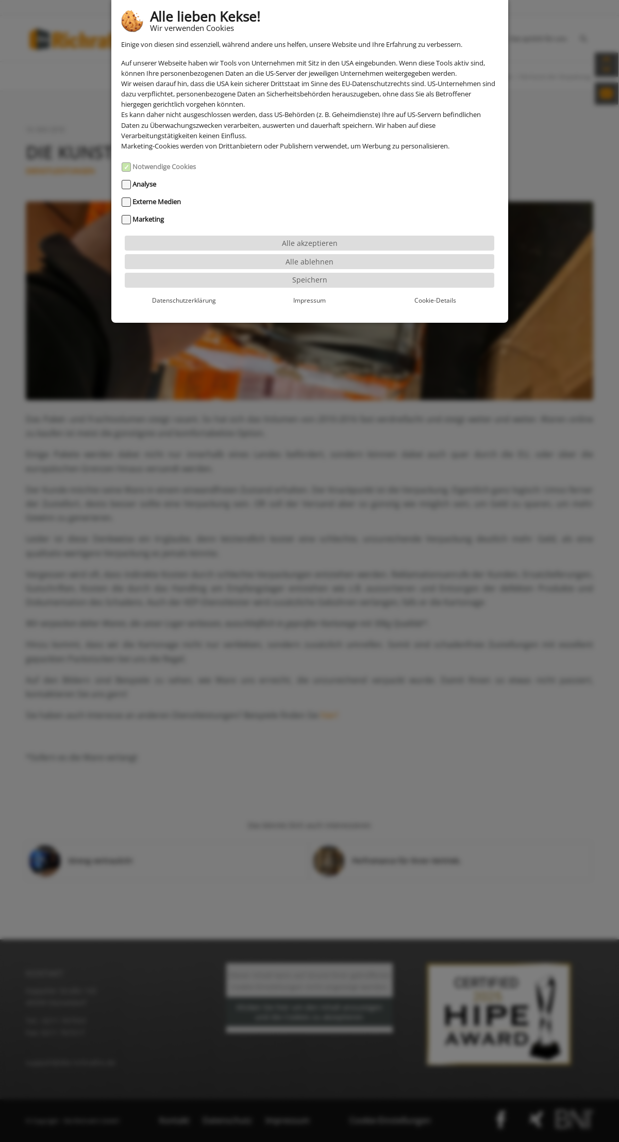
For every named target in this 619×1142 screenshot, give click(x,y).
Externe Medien (156, 175)
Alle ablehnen (309, 235)
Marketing (148, 193)
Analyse (144, 158)
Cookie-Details (435, 274)
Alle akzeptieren (310, 217)
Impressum (309, 274)
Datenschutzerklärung (184, 274)
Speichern (309, 254)
